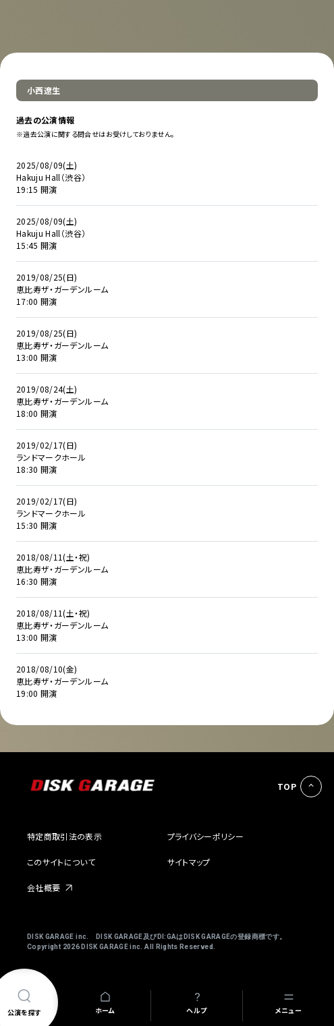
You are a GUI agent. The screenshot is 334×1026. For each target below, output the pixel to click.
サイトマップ (189, 861)
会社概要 (43, 887)
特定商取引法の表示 (64, 836)
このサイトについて (61, 861)
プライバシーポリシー (205, 836)
